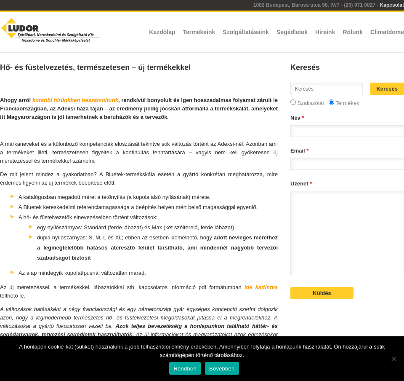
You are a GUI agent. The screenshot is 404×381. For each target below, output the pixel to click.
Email (299, 151)
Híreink (325, 32)
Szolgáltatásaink (246, 32)
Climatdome (387, 32)
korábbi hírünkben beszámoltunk (75, 100)
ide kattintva (261, 287)
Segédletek (292, 32)
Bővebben (222, 368)
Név (297, 118)
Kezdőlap (162, 32)
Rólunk (352, 32)
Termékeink (199, 32)
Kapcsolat (392, 5)
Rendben (185, 368)
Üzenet (301, 183)
